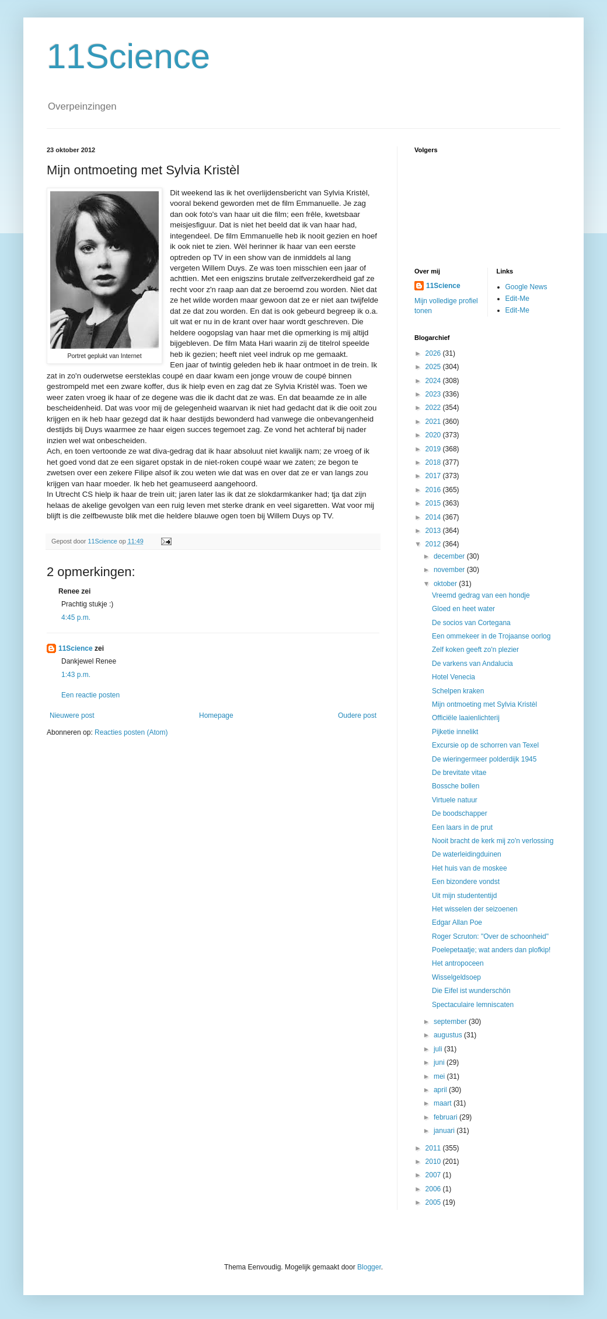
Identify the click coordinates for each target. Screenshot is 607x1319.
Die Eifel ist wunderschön (471, 991)
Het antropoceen (458, 963)
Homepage (216, 715)
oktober (446, 584)
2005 (434, 1202)
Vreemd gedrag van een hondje (481, 595)
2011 (434, 1148)
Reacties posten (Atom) (131, 732)
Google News (526, 287)
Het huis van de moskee (469, 868)
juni (440, 1062)
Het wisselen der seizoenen (475, 909)
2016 (434, 490)
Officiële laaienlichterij (466, 718)
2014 (434, 517)
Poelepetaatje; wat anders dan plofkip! (491, 950)
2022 (434, 408)
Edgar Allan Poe (457, 922)
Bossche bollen (455, 786)
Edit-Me (517, 298)
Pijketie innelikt (455, 732)
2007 (434, 1175)
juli (439, 1049)
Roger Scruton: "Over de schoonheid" (490, 936)
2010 (434, 1161)
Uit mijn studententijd (464, 896)
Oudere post (357, 715)
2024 (434, 381)
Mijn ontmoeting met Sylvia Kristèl (484, 704)
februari (446, 1117)
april (441, 1090)
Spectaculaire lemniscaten (473, 1005)
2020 (434, 435)
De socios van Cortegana (471, 623)
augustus (449, 1035)
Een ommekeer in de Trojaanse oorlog (491, 636)
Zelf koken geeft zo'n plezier (475, 650)
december (450, 556)
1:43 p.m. (75, 675)
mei (440, 1076)
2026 (434, 353)
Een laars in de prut (462, 827)
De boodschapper (459, 813)
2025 (434, 367)
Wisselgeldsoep (456, 977)
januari (445, 1131)
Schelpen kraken (458, 691)
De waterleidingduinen (466, 854)
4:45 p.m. (75, 617)
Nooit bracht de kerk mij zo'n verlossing (492, 841)
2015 (434, 503)
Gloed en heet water (463, 609)
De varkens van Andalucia (472, 664)
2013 (434, 531)
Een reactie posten (90, 695)
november (450, 570)
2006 (434, 1189)
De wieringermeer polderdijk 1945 (484, 759)
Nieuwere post (72, 715)
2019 (434, 449)
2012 (434, 544)
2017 (434, 476)
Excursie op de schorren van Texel (485, 745)
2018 (434, 462)
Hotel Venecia (453, 677)
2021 (434, 422)
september (451, 1022)
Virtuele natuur (454, 800)
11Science (128, 56)
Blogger (369, 1267)
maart (443, 1103)
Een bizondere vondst (466, 882)
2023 (434, 394)
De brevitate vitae (459, 773)
